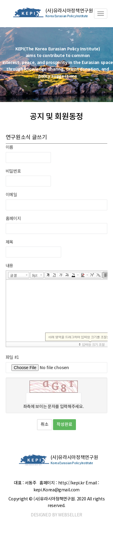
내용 (9, 265)
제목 (9, 242)
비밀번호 (13, 171)
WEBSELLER (70, 515)
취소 (45, 424)
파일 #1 (12, 357)
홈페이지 (13, 218)
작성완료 (64, 424)
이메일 (11, 194)
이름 (9, 147)
